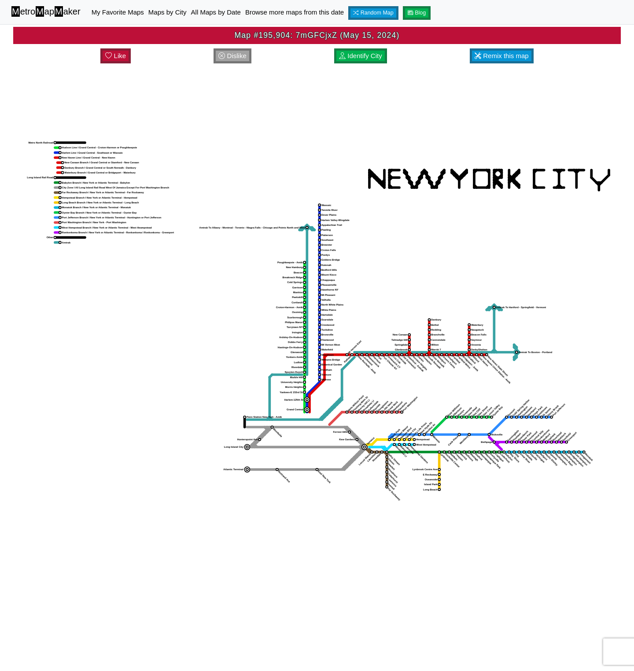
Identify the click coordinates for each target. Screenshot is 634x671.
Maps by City (167, 12)
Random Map (373, 13)
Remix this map (502, 55)
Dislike (232, 55)
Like (115, 55)
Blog (417, 13)
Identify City (360, 55)
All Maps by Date (216, 12)
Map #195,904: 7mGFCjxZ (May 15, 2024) (316, 35)
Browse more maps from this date (294, 12)
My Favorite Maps (118, 12)
